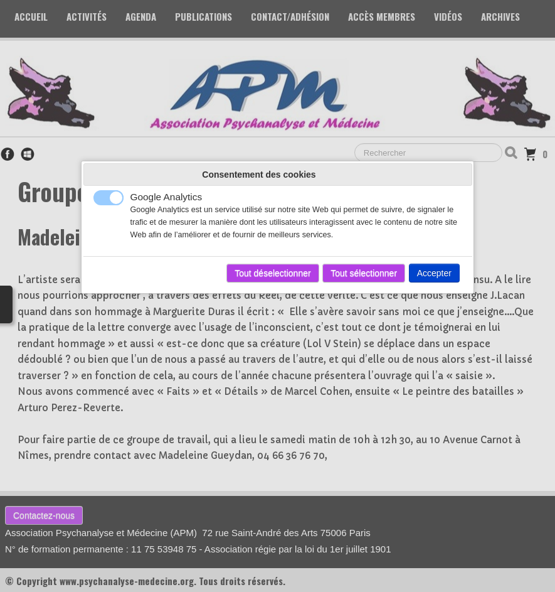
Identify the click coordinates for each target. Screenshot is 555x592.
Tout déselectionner (272, 273)
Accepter (434, 273)
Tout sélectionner (363, 273)
